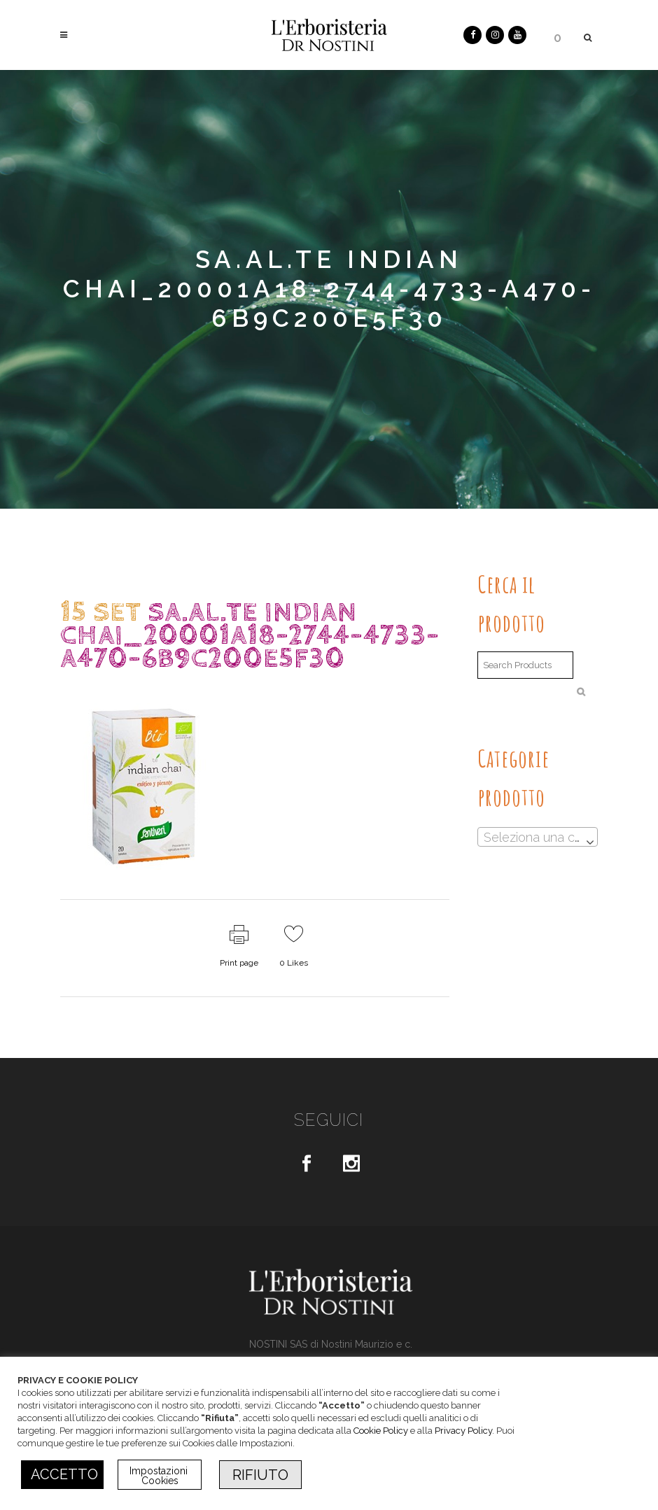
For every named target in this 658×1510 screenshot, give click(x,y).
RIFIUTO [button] (260, 1475)
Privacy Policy (463, 1430)
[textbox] (537, 837)
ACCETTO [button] (64, 1474)
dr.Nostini (181, 686)
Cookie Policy (381, 1430)
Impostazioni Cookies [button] (160, 1475)
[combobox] (537, 837)
